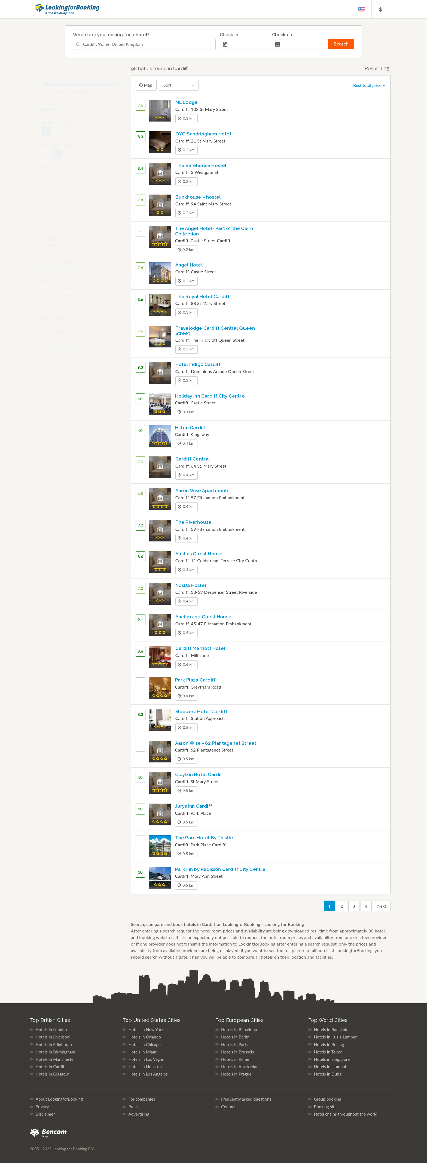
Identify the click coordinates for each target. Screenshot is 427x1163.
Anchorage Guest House (203, 616)
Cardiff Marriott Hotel (200, 648)
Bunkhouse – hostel (198, 197)
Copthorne (54, 343)
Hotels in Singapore (332, 1059)
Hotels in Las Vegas (146, 1059)
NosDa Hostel (190, 585)
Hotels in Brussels (237, 1051)
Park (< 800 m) (57, 292)
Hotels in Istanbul (330, 1066)
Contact (228, 1106)
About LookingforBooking (59, 1099)
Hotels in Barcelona (239, 1029)
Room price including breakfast (71, 95)
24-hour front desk (61, 257)
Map (147, 85)
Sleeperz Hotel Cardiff (201, 711)
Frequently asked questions (246, 1099)
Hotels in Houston (145, 1066)
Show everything (56, 273)
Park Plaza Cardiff (195, 680)
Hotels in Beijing (329, 1044)
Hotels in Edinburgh (54, 1044)
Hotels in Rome (235, 1059)
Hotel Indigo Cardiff (198, 364)
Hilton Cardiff (190, 427)
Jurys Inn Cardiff (193, 806)
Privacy (42, 1106)
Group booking (327, 1099)
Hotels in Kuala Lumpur (335, 1036)
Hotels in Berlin (235, 1036)
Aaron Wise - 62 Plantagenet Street (216, 743)
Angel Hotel (189, 265)
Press (133, 1106)
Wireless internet (59, 249)
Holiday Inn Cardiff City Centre (210, 396)
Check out (283, 34)
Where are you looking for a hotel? (111, 34)
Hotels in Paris (234, 1044)
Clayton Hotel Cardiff (199, 774)
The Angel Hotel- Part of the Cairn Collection (214, 231)
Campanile (53, 335)
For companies (141, 1099)
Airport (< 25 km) (59, 307)
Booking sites (326, 1106)
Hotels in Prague (236, 1073)
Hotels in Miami (142, 1051)
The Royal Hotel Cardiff (202, 296)
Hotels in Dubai (328, 1073)
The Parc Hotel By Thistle (204, 837)
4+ (56, 180)
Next (381, 906)
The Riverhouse (193, 522)
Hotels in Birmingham (55, 1051)
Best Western (56, 328)
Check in (229, 34)
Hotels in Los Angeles (147, 1073)
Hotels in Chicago (144, 1044)
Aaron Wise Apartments (202, 490)
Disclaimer (45, 1113)
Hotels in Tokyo (328, 1051)
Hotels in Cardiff (51, 1066)
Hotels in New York (145, 1029)
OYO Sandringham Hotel (203, 134)
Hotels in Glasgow (52, 1073)
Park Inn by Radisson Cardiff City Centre (220, 869)
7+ (79, 180)
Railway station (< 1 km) (65, 300)
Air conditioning (58, 265)
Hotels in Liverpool (53, 1036)
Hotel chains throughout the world (345, 1113)
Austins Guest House (199, 553)
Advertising (138, 1113)
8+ (91, 180)
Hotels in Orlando (144, 1036)
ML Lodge (186, 102)
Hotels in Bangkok (330, 1029)
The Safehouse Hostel (201, 165)
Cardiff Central (192, 459)
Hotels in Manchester (55, 1059)
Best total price (369, 85)
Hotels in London (51, 1029)
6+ (68, 180)
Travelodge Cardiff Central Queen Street (215, 330)
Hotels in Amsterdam (240, 1066)
